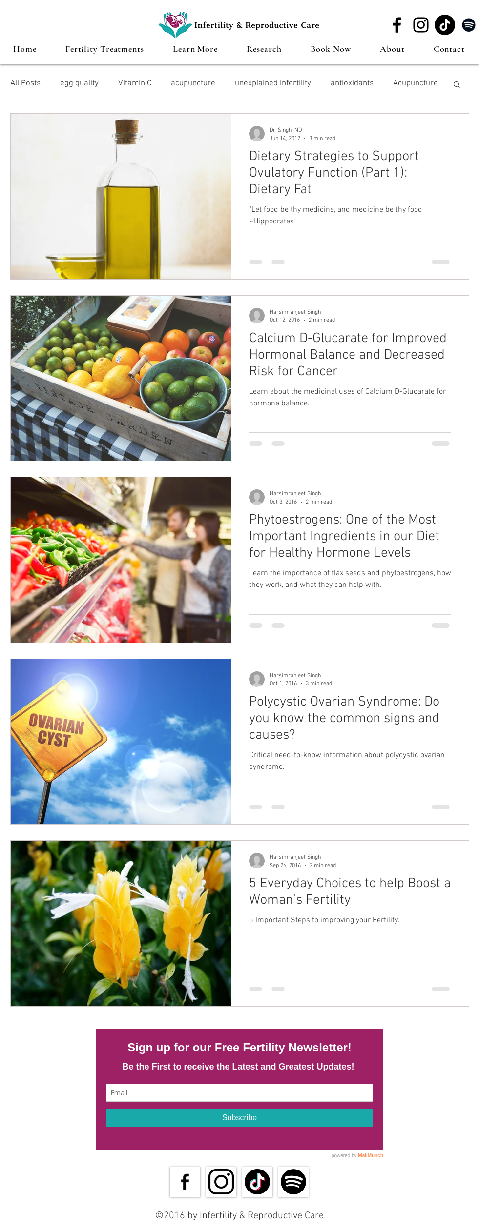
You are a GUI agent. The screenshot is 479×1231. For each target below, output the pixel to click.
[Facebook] (397, 25)
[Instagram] (421, 25)
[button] (104, 49)
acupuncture (193, 83)
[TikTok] (445, 25)
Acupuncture (415, 83)
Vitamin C (134, 83)
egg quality (79, 83)
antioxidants (352, 83)
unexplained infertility (273, 83)
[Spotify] (468, 25)
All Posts (25, 83)
